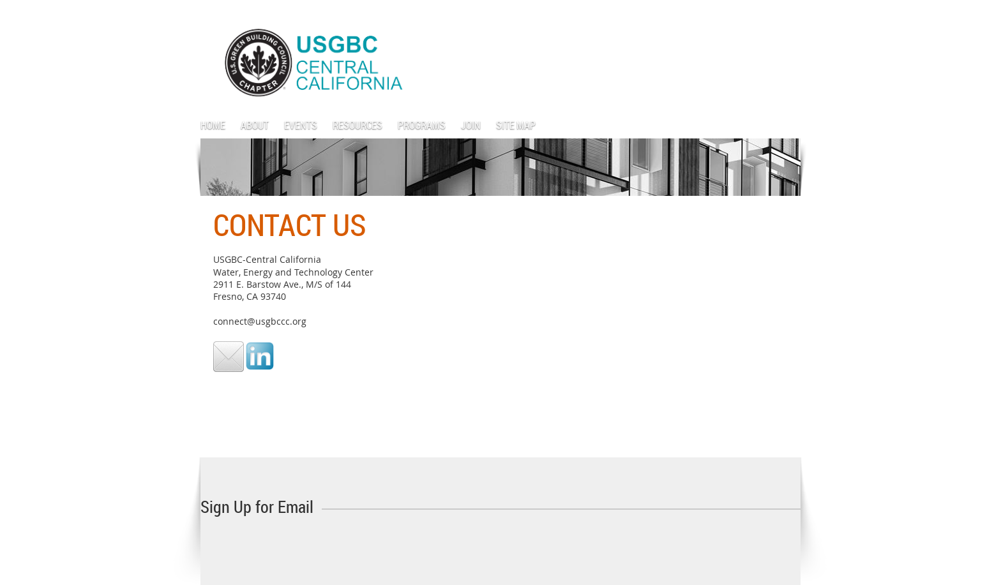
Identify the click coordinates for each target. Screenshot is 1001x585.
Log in (788, 19)
